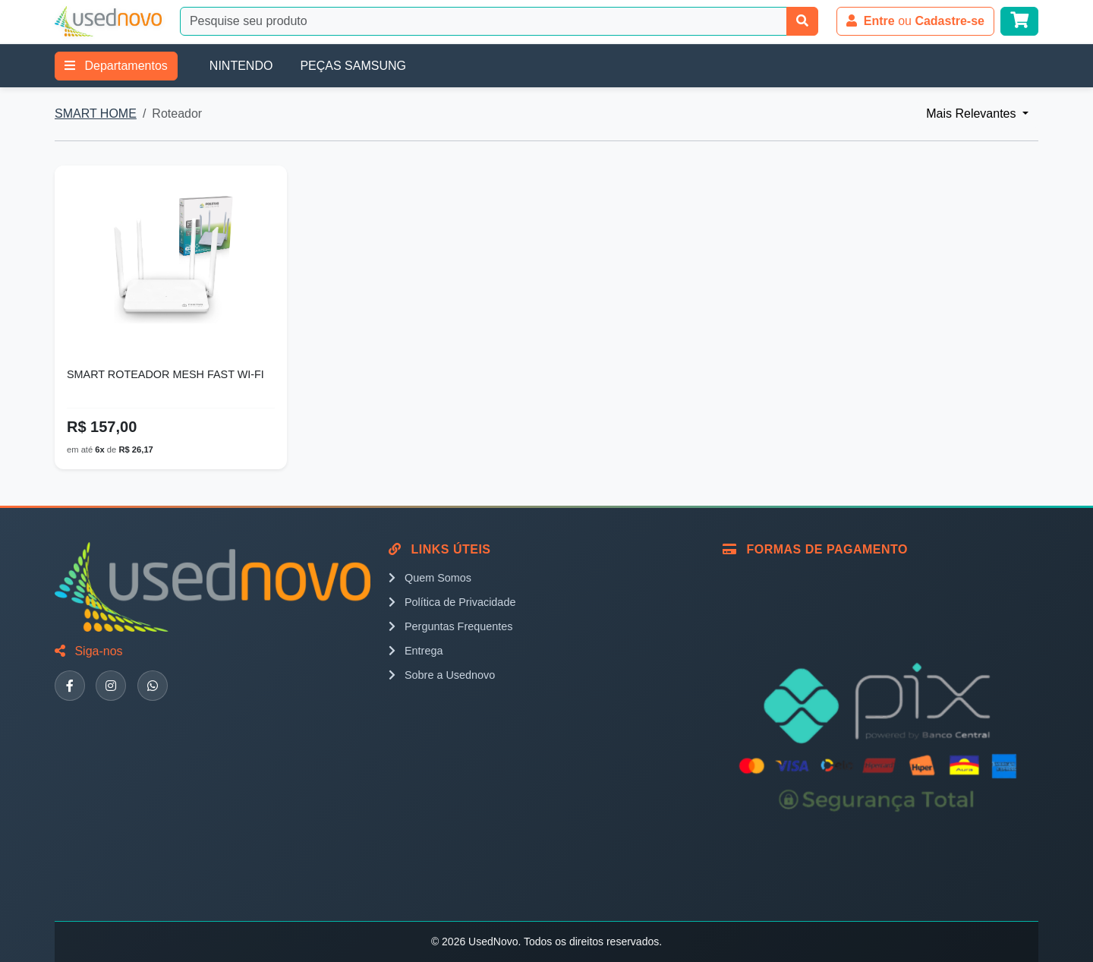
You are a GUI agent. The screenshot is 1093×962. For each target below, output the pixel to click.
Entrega (416, 651)
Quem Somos (430, 578)
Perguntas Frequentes (450, 626)
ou (915, 20)
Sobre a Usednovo (442, 675)
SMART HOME (96, 113)
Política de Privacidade (452, 602)
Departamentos (116, 65)
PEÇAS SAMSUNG (353, 65)
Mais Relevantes (972, 113)
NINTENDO (241, 65)
